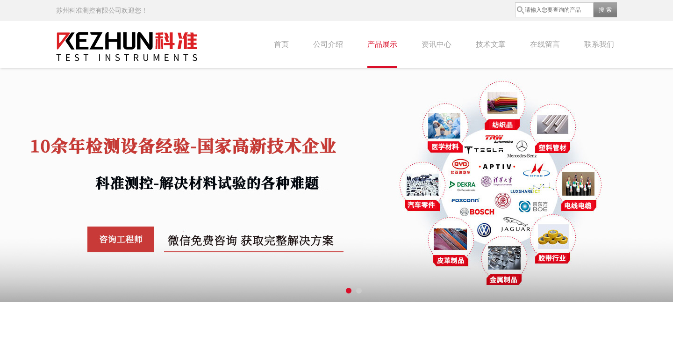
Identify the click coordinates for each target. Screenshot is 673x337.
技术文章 (491, 44)
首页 (281, 44)
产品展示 (382, 44)
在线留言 (545, 44)
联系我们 (599, 44)
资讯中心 (436, 44)
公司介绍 (328, 44)
